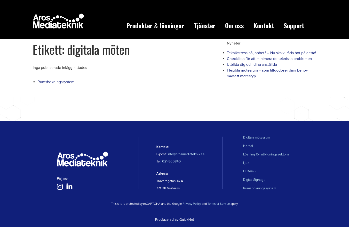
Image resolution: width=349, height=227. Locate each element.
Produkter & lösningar (155, 25)
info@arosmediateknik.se (186, 154)
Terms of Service (218, 204)
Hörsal (248, 146)
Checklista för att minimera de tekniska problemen (269, 58)
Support (294, 25)
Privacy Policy (191, 204)
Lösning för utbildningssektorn (266, 154)
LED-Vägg (250, 171)
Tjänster (204, 25)
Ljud (246, 163)
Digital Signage (254, 180)
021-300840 (171, 161)
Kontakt (264, 25)
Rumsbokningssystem (56, 82)
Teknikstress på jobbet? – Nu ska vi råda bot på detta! (271, 53)
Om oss (234, 25)
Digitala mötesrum (256, 137)
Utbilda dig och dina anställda (252, 64)
